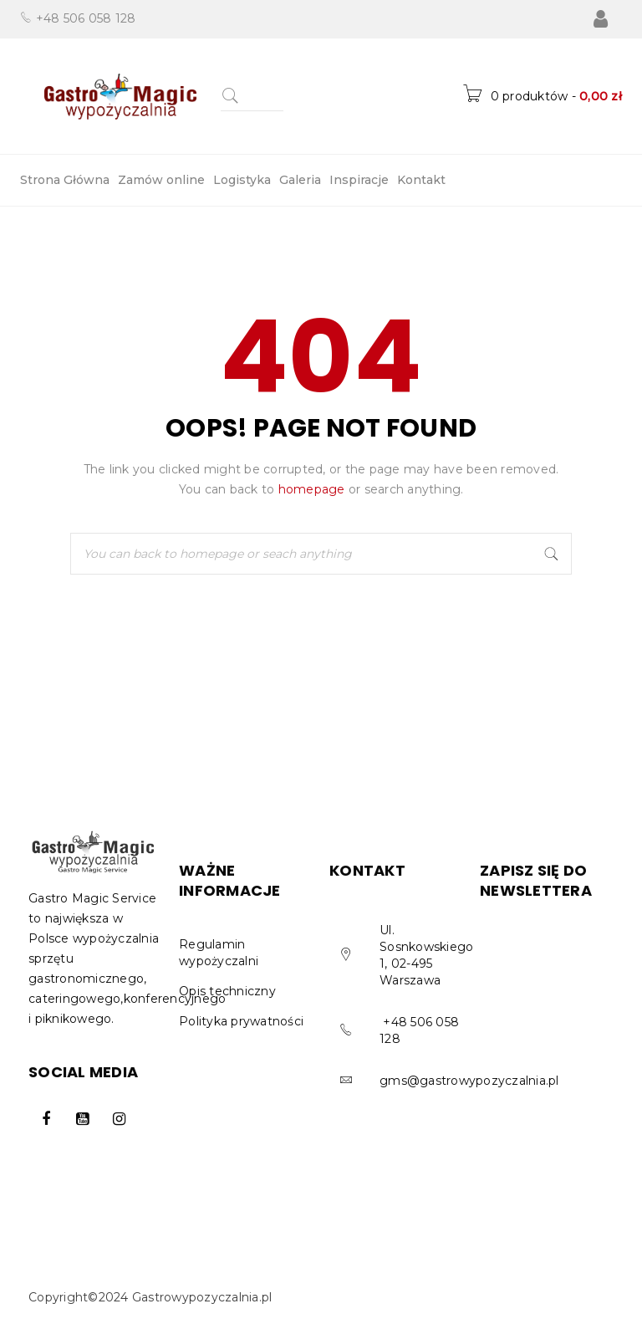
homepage (311, 489)
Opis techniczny (227, 991)
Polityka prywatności (241, 1021)
